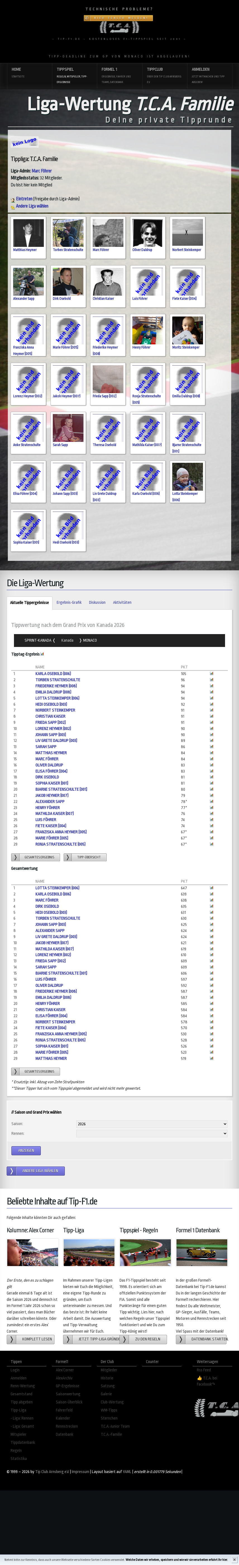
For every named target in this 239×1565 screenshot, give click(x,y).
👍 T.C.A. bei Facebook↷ (207, 1381)
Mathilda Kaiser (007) (147, 445)
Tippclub (164, 76)
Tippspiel (74, 76)
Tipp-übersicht (89, 857)
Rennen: (17, 1133)
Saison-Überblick (69, 1402)
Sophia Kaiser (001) (26, 542)
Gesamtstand (21, 1394)
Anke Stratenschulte (26, 445)
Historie (107, 1378)
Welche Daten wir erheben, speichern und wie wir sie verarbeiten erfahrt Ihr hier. (177, 1560)
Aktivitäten (122, 602)
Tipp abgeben (22, 1402)
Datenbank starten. (209, 1339)
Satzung (108, 1386)
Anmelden (209, 76)
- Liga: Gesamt (22, 1426)
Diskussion (97, 602)
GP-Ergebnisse (67, 1386)
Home (29, 73)
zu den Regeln (147, 1339)
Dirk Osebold (62, 299)
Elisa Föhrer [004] (25, 494)
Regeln (16, 1450)
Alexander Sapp (23, 299)
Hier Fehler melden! (121, 18)
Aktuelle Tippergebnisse (28, 603)
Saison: (17, 1123)
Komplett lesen (37, 1339)
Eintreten (21, 198)
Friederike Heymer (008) (56, 686)
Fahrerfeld (64, 1410)
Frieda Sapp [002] (104, 396)
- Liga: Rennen (22, 1418)
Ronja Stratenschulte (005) (60, 844)
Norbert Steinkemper (186, 250)
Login (15, 1370)
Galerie (106, 1394)
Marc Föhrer (42, 171)
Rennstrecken (67, 1426)
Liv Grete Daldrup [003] (56, 740)
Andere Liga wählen (29, 206)
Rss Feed (204, 1370)
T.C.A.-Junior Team (115, 1426)
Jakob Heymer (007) (66, 396)
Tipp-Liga (18, 1410)
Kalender (63, 1418)
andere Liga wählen (40, 1171)
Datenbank (64, 1434)
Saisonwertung (68, 1394)
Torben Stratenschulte (68, 250)
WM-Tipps (109, 1410)
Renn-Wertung (23, 1386)
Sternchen (109, 1418)
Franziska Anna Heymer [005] (61, 832)
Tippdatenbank (23, 1442)
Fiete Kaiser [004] (184, 299)
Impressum (80, 1471)
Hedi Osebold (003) (66, 542)
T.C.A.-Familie (111, 1434)
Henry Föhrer (141, 347)
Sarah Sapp (60, 445)
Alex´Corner (65, 1370)
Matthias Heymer (25, 250)
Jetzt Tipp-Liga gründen (99, 1339)
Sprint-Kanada (38, 640)
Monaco (89, 640)
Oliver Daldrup (142, 250)
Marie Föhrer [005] (65, 347)
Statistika (19, 1458)
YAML (127, 1471)
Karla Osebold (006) (146, 494)
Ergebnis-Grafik (69, 602)
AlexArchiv (64, 1378)
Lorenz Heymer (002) (27, 396)
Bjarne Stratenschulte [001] (61, 789)
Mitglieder (109, 1370)
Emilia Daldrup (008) (186, 396)
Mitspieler (19, 1434)
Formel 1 (119, 76)
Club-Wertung (112, 1402)
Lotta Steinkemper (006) (57, 698)
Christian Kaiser (103, 299)
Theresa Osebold (104, 445)
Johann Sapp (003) (65, 494)
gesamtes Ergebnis (39, 857)
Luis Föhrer (139, 299)
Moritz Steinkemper (185, 347)
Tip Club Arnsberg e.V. (52, 1471)
